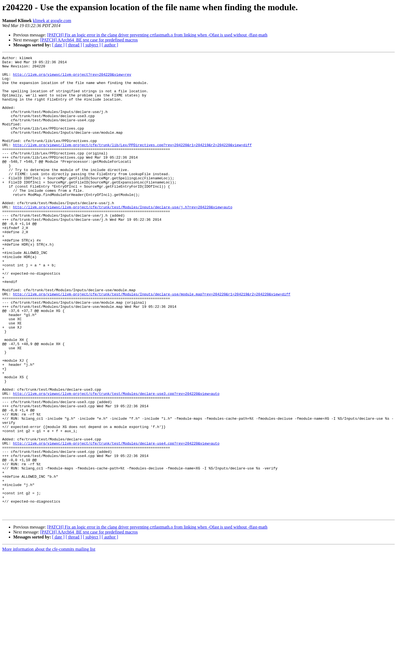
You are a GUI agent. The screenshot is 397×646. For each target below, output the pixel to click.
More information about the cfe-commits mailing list (48, 641)
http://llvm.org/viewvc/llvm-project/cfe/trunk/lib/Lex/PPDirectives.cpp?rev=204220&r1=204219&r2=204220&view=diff (132, 163)
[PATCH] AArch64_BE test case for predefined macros (89, 40)
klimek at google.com (52, 20)
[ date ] (58, 45)
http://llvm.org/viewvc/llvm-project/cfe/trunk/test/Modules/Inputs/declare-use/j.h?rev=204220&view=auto (122, 237)
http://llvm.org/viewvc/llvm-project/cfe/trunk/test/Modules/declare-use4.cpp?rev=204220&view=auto (116, 521)
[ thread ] (74, 45)
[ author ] (110, 45)
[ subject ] (92, 45)
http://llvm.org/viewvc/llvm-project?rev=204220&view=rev (72, 78)
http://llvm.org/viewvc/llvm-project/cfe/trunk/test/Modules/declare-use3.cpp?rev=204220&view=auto (116, 461)
